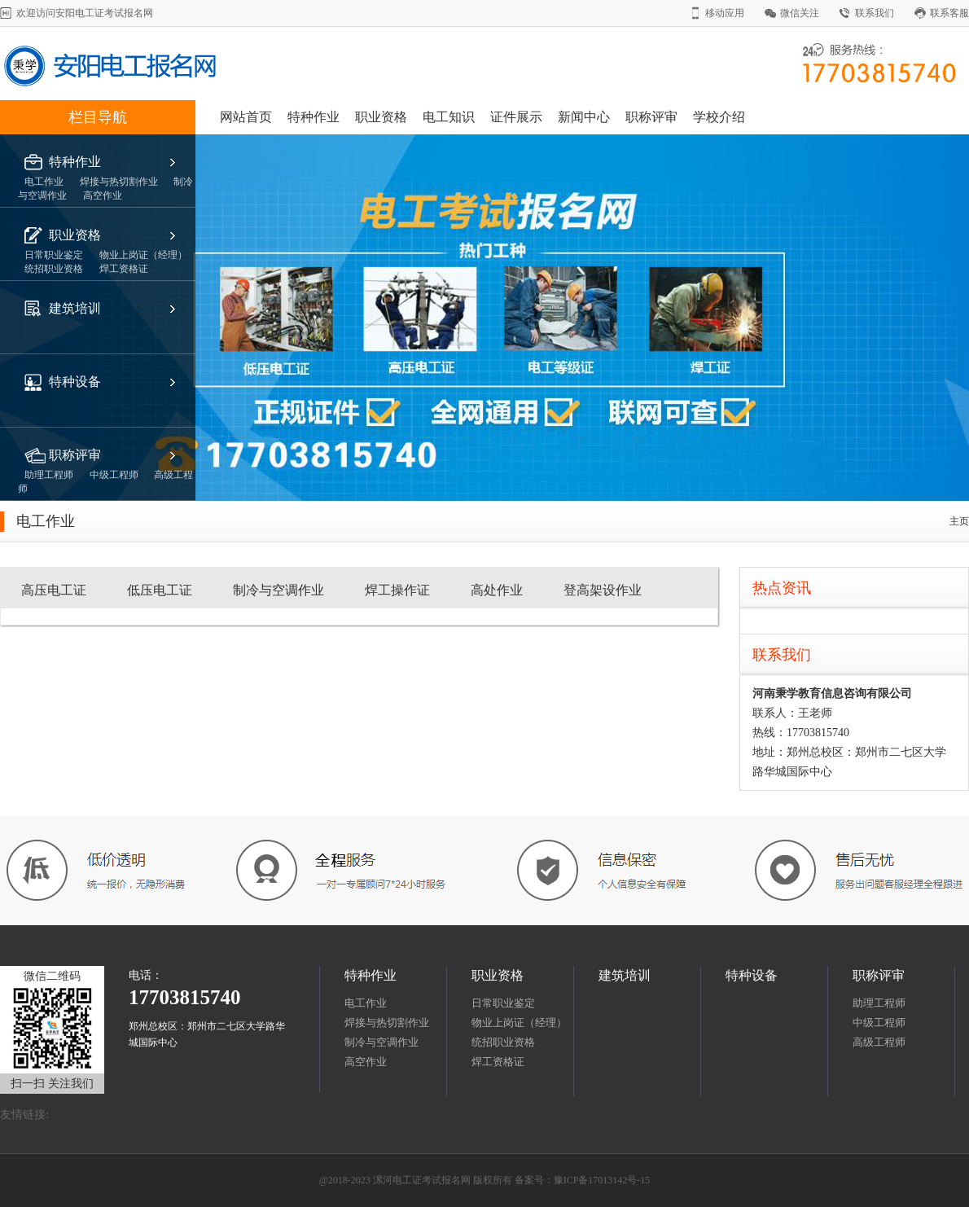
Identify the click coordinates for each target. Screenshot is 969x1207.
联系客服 (949, 13)
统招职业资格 (503, 1042)
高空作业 (365, 1062)
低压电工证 (159, 590)
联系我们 (874, 13)
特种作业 (313, 117)
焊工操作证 (397, 590)
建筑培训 (75, 308)
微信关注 (799, 13)
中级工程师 (879, 1022)
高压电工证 (53, 590)
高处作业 (497, 590)
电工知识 (449, 117)
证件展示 (516, 117)
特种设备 (75, 381)
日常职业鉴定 (503, 1003)
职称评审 (651, 117)
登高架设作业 (602, 590)
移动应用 (724, 13)
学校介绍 (719, 117)
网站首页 (246, 117)
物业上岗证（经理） (519, 1022)
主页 (959, 521)
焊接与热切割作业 (386, 1022)
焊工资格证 (497, 1062)
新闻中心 (584, 117)
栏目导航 (97, 117)
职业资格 (381, 117)
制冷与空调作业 (278, 590)
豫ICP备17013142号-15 (602, 1180)
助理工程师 (879, 1003)
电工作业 (365, 1003)
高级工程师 (880, 1042)
